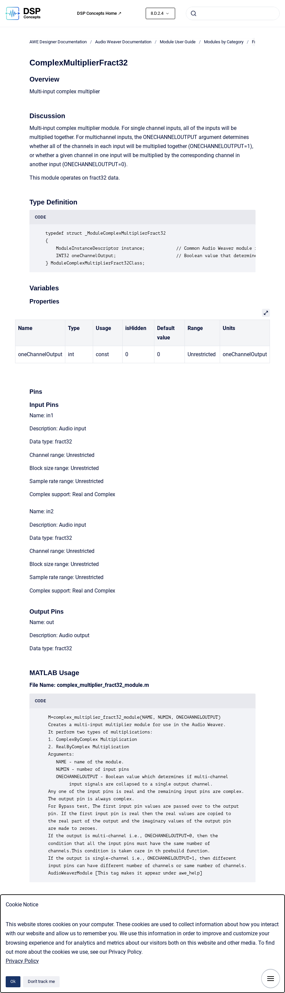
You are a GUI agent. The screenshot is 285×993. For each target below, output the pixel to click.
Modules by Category (223, 41)
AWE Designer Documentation (58, 41)
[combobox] (232, 13)
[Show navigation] (271, 979)
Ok (13, 981)
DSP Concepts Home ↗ (99, 13)
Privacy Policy (22, 961)
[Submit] (193, 13)
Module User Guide (178, 41)
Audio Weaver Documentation (123, 41)
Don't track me (41, 981)
